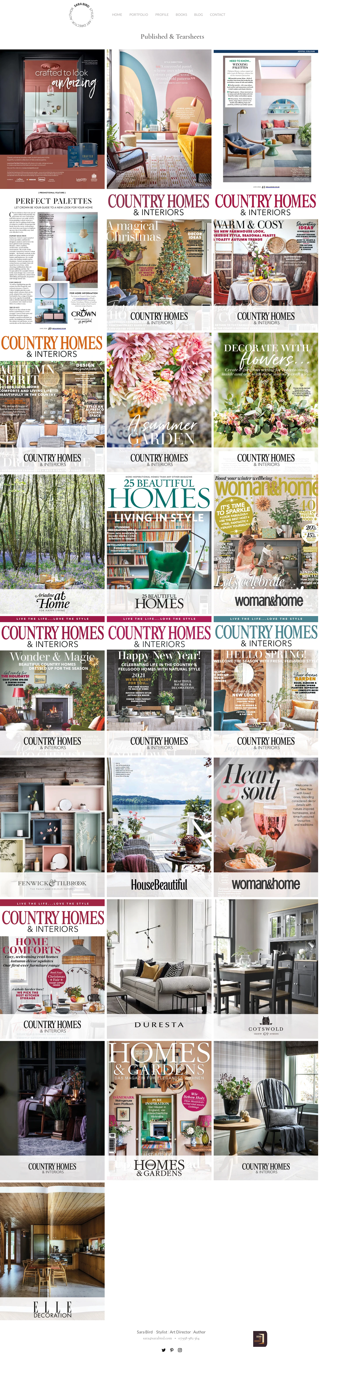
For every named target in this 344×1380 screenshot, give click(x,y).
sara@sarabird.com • (160, 1338)
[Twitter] (163, 1350)
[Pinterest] (171, 1350)
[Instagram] (180, 1350)
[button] (139, 14)
